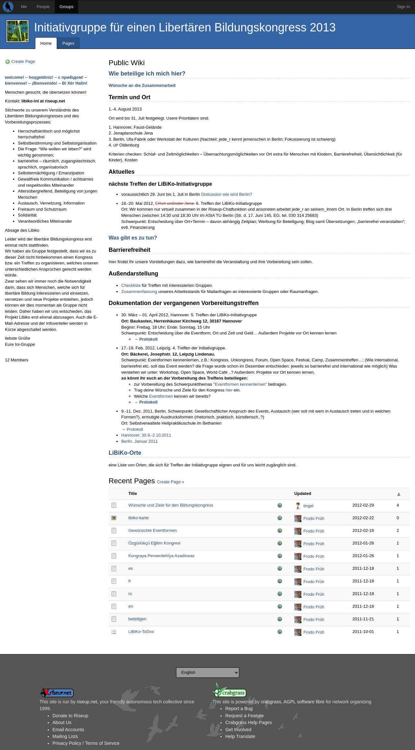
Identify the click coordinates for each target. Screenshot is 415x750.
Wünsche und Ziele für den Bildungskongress (170, 505)
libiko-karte (138, 517)
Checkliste (131, 285)
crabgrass (271, 701)
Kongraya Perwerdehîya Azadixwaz (161, 555)
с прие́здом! (70, 77)
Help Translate (240, 736)
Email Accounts (68, 729)
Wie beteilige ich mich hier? (147, 73)
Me (24, 6)
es (130, 568)
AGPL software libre (304, 701)
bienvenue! (16, 83)
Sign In (403, 6)
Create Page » (170, 481)
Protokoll (148, 339)
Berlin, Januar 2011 (139, 441)
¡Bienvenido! (44, 83)
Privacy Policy (67, 743)
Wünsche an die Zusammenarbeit (142, 85)
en (130, 606)
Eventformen (161, 396)
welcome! (14, 77)
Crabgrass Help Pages (248, 722)
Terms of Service (102, 743)
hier (112, 261)
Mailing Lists (65, 736)
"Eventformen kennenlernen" (240, 384)
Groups (67, 6)
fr (129, 581)
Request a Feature (244, 715)
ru (130, 593)
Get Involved (238, 729)
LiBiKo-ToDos (141, 631)
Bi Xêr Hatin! (74, 83)
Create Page (23, 61)
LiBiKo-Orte (125, 453)
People (43, 6)
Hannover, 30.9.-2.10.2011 (146, 435)
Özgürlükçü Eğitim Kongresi (154, 543)
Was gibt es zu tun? (133, 237)
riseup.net (87, 701)
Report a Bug (239, 708)
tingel (308, 505)
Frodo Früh (313, 518)
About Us (62, 722)
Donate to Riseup (70, 715)
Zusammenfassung (139, 291)
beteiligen (137, 618)
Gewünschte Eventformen (152, 530)
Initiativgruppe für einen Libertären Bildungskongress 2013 (185, 27)
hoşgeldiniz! (41, 77)
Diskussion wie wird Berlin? (226, 194)
